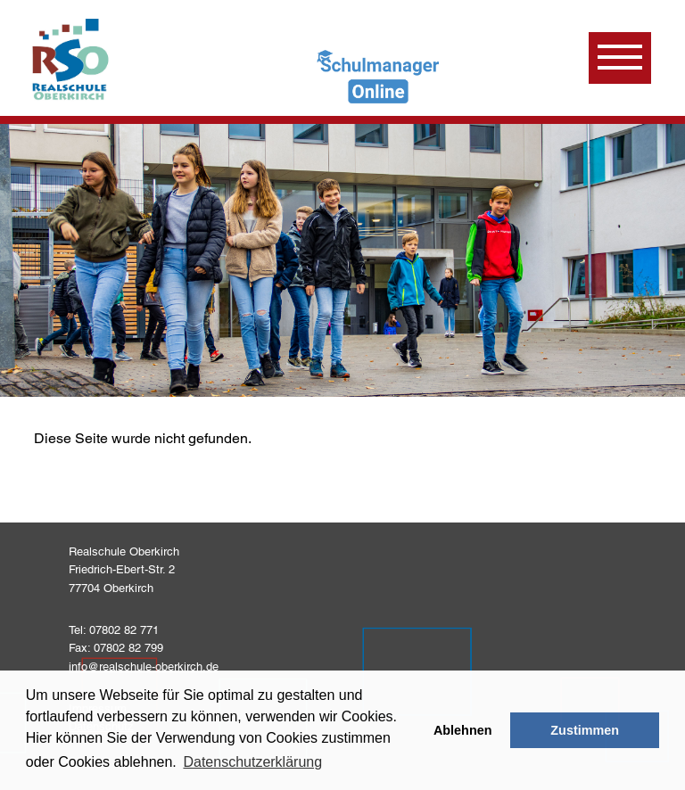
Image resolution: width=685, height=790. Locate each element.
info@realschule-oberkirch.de (144, 666)
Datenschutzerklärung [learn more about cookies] (252, 761)
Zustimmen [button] (584, 730)
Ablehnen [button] (462, 730)
